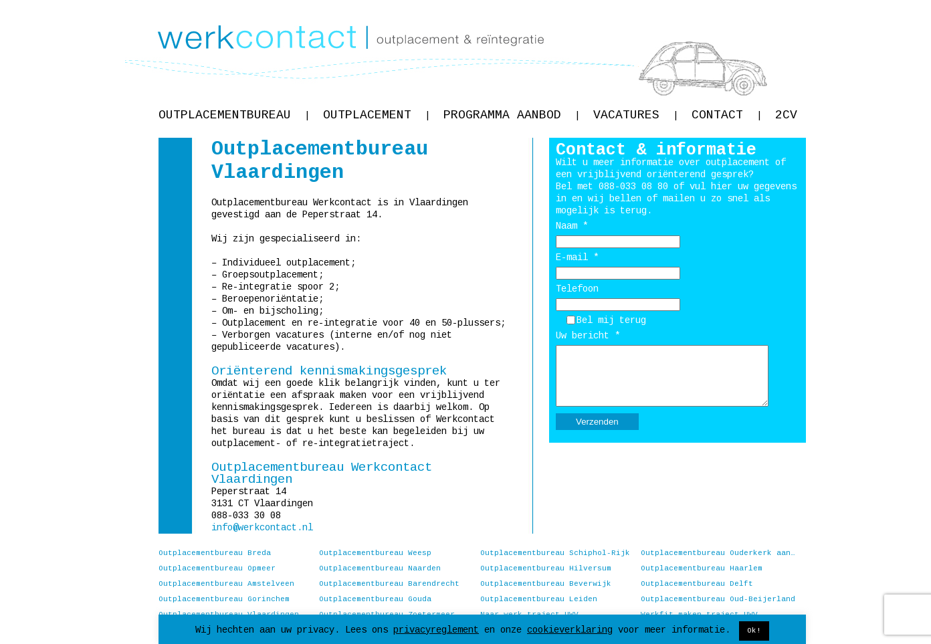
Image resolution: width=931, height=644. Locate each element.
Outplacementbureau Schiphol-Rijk (555, 553)
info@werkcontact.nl (262, 527)
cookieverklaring (570, 630)
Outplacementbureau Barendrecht (389, 584)
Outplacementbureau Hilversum (545, 568)
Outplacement (376, 115)
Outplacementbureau (234, 115)
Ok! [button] (754, 631)
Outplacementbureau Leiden (538, 599)
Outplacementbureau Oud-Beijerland (718, 599)
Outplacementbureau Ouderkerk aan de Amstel (718, 553)
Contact (727, 115)
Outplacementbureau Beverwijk (545, 584)
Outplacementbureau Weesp (375, 553)
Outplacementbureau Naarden (380, 568)
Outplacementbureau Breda (215, 553)
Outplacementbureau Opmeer (217, 568)
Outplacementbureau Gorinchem (224, 599)
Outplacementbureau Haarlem (701, 568)
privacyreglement (436, 630)
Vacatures (635, 115)
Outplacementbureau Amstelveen (226, 584)
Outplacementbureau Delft (697, 584)
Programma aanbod (511, 115)
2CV (786, 115)
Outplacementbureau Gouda (375, 599)
